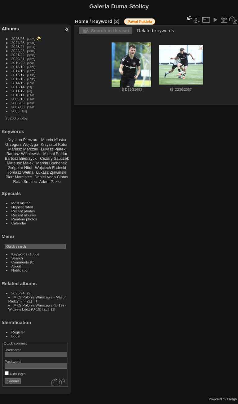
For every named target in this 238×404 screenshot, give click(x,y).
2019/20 (18, 63)
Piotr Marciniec (19, 177)
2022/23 (18, 51)
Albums (10, 28)
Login (15, 336)
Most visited (21, 203)
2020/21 (18, 59)
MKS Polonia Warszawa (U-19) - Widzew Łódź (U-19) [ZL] (37, 307)
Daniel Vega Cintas (51, 177)
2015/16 (18, 79)
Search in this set (110, 30)
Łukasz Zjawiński (51, 172)
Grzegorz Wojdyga (21, 144)
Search (17, 258)
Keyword (102, 21)
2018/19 (18, 67)
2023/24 (18, 47)
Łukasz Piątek (53, 149)
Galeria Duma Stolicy (119, 6)
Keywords (19, 254)
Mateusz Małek (20, 163)
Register (18, 332)
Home (81, 21)
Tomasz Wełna (20, 172)
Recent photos (23, 211)
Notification (20, 270)
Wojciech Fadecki (50, 167)
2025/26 (18, 39)
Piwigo (232, 399)
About (16, 266)
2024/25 (18, 43)
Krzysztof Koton (54, 144)
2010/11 (18, 95)
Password (13, 361)
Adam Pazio (49, 181)
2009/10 (18, 99)
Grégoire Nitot (20, 167)
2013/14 (18, 87)
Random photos (24, 219)
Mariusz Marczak (23, 149)
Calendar (18, 223)
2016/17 (18, 75)
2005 (15, 111)
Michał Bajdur (55, 153)
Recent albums (23, 215)
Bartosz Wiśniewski (24, 153)
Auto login (15, 374)
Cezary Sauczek (54, 158)
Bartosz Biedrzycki (21, 158)
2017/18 (18, 71)
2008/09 (18, 103)
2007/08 (18, 107)
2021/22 (18, 55)
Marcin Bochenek (51, 163)
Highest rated (22, 207)
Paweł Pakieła (139, 22)
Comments (20, 262)
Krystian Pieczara (23, 139)
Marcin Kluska (53, 139)
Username (13, 350)
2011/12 (18, 91)
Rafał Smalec (25, 181)
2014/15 (18, 83)
